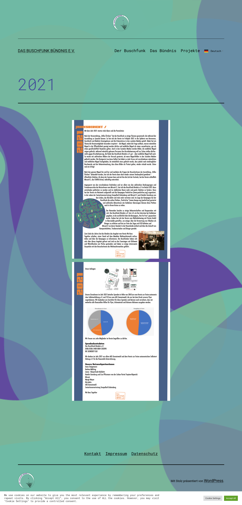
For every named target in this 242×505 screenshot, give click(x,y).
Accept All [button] (231, 498)
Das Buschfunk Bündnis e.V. (46, 50)
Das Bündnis (163, 50)
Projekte (190, 50)
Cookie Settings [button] (213, 498)
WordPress (213, 480)
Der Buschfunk (130, 50)
